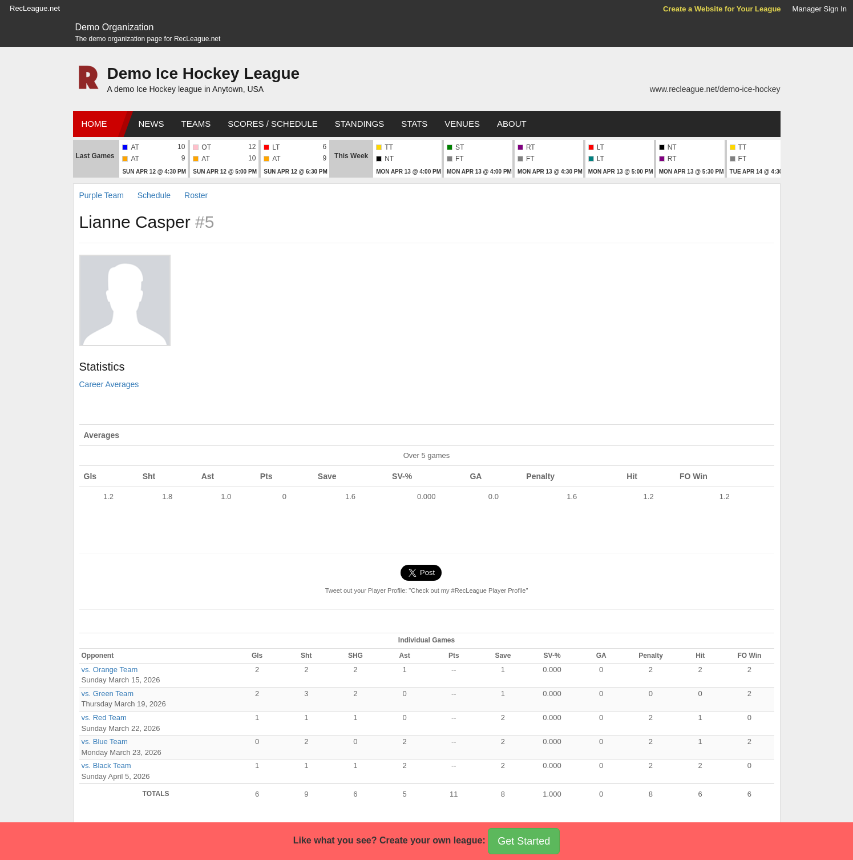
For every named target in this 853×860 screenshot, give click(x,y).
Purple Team (101, 195)
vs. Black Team (106, 765)
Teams (196, 123)
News (151, 123)
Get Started (524, 841)
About (512, 123)
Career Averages (109, 384)
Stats (414, 123)
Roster (196, 195)
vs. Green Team (108, 693)
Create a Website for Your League (722, 9)
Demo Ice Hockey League (203, 73)
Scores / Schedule (273, 123)
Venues (462, 123)
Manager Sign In (820, 9)
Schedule (154, 195)
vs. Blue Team (105, 741)
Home (94, 123)
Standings (359, 123)
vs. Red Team (104, 717)
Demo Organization (114, 27)
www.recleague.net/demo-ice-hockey (715, 89)
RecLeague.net (35, 8)
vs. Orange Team (110, 669)
